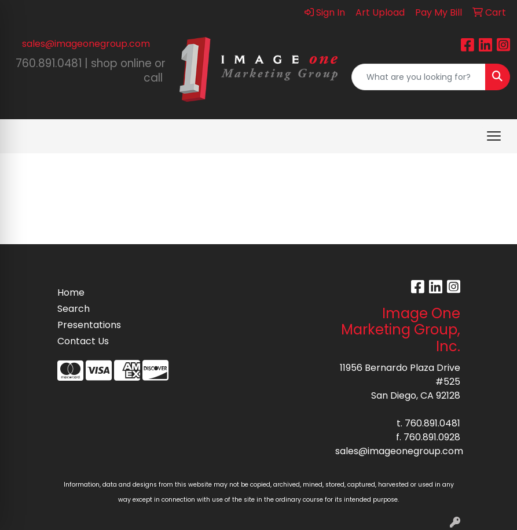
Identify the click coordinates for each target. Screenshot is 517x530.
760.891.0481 (432, 423)
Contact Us (83, 341)
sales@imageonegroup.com (86, 43)
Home (71, 292)
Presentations (85, 325)
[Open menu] (493, 136)
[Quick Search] (418, 77)
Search (73, 308)
